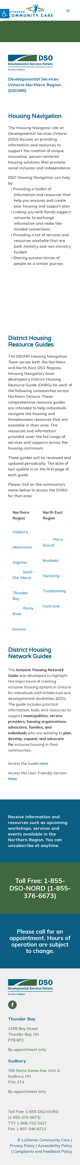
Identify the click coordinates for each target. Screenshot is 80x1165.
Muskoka (51, 560)
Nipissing (51, 575)
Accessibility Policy (55, 1145)
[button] (4, 13)
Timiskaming (54, 591)
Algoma (20, 562)
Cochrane (51, 606)
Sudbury (20, 531)
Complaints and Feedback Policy (42, 1151)
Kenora (19, 629)
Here (43, 763)
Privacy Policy (22, 1145)
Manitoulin (22, 547)
